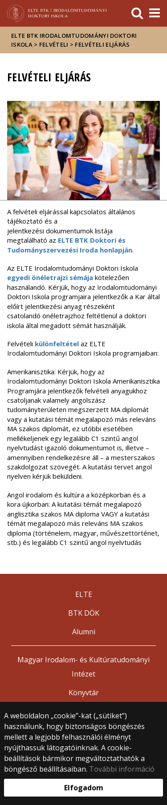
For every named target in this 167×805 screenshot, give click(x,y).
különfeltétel (57, 343)
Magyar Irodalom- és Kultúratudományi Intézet (83, 667)
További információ (122, 769)
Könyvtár (84, 692)
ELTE (83, 594)
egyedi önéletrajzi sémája (50, 277)
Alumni (83, 632)
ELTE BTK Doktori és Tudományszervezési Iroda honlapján (69, 245)
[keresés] (137, 13)
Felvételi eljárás (102, 44)
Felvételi (54, 44)
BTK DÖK (83, 613)
